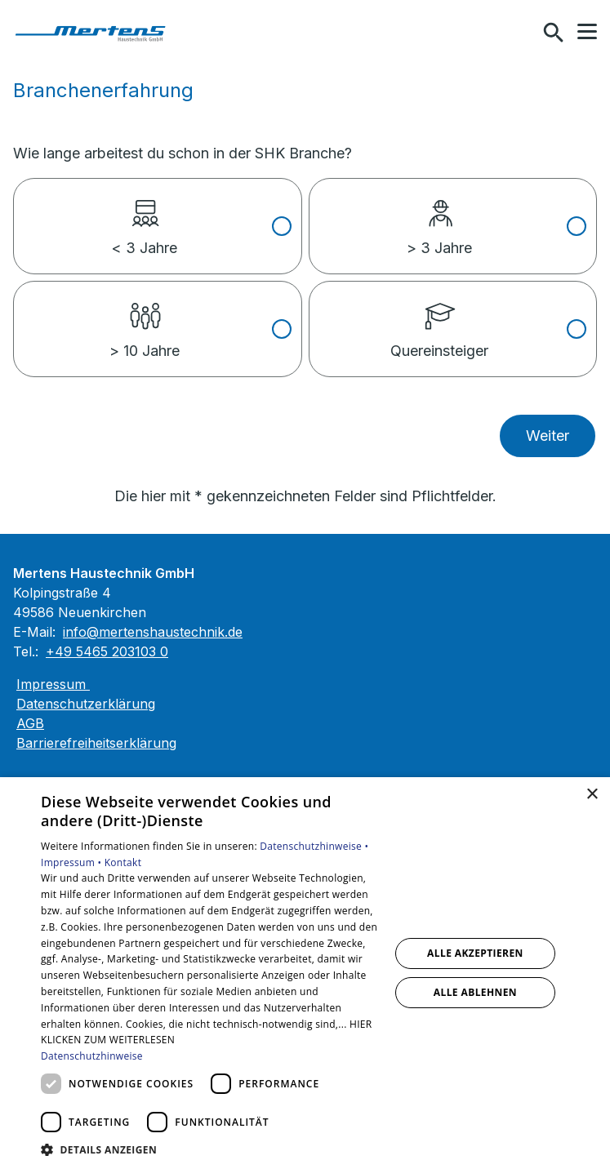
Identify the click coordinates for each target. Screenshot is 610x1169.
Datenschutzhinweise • (314, 846)
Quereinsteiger (439, 320)
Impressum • (73, 862)
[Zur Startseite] (97, 32)
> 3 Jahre (439, 218)
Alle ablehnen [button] (475, 992)
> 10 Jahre (144, 320)
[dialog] (305, 973)
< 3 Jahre (144, 218)
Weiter (547, 435)
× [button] (592, 795)
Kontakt (123, 862)
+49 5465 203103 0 (107, 651)
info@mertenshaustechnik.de (153, 632)
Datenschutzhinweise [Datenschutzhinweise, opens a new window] (92, 1056)
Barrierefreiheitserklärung (96, 743)
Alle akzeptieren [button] (475, 953)
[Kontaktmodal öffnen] (518, 32)
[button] (587, 32)
